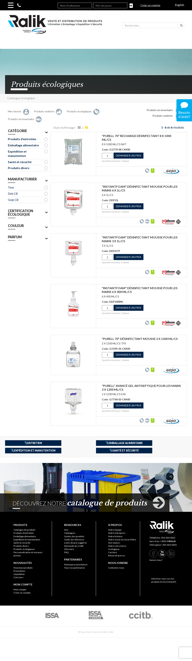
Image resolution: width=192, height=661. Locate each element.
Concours (18, 577)
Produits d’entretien (24, 533)
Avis (66, 529)
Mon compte (20, 589)
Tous (11, 187)
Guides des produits (74, 536)
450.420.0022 (168, 537)
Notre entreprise (116, 533)
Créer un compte (150, 5)
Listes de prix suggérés (75, 542)
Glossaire (69, 549)
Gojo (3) (13, 199)
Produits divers (18, 168)
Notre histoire (115, 536)
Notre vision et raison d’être (122, 539)
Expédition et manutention (17, 153)
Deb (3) (13, 193)
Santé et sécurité (20, 162)
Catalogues (69, 533)
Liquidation (19, 574)
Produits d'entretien (22, 139)
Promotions (20, 570)
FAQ (66, 552)
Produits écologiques (24, 549)
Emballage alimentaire (23, 145)
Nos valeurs (114, 542)
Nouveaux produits (23, 567)
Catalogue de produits (24, 529)
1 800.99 (168, 541)
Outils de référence (74, 539)
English (179, 5)
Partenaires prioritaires (76, 564)
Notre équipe (115, 529)
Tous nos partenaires (74, 567)
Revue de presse (116, 555)
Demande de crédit (73, 546)
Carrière (112, 552)
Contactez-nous (116, 567)
